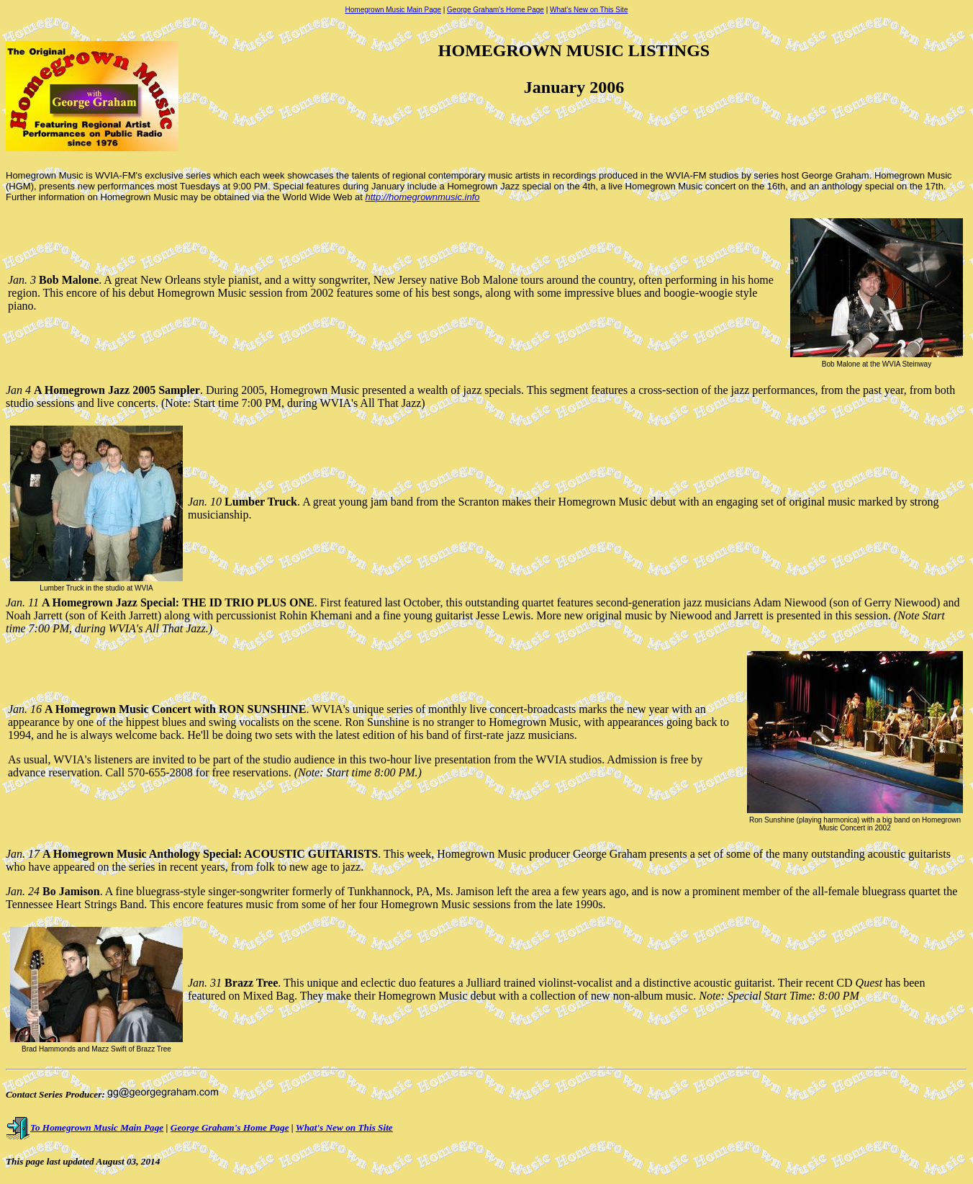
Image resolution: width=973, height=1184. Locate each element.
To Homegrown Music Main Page (84, 1127)
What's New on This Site (589, 10)
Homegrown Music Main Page (393, 10)
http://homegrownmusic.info (423, 197)
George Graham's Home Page (495, 10)
